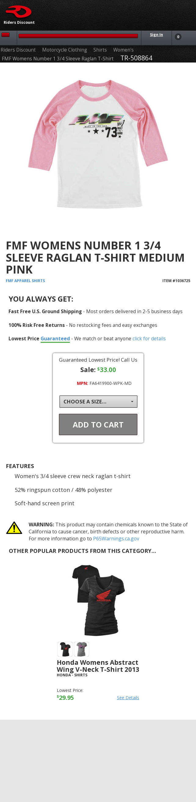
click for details (149, 338)
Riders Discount (18, 50)
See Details (128, 697)
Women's (123, 50)
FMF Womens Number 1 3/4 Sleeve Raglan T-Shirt (58, 58)
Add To (98, 424)
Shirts (100, 50)
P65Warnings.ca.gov (116, 538)
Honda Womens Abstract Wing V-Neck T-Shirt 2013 (98, 666)
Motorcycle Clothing (64, 50)
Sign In (156, 34)
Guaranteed (55, 338)
